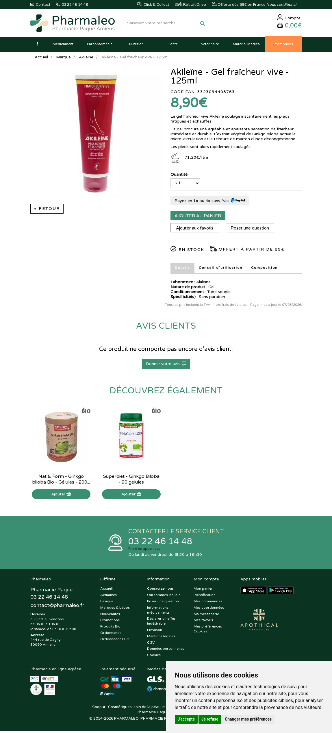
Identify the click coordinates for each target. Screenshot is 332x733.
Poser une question (251, 229)
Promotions (110, 622)
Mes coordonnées (209, 610)
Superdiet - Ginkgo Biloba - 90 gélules (131, 480)
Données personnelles (165, 651)
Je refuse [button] (209, 719)
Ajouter (61, 495)
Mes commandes (208, 603)
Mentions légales (161, 638)
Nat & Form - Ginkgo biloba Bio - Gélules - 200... (61, 480)
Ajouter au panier (198, 217)
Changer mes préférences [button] (248, 719)
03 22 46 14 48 (160, 543)
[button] (37, 45)
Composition (265, 269)
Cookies (154, 657)
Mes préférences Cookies (208, 630)
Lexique (106, 603)
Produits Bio (110, 628)
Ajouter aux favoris (195, 229)
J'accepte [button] (186, 719)
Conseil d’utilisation (221, 269)
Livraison (154, 632)
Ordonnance (110, 635)
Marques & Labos (115, 610)
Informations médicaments (158, 612)
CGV (151, 644)
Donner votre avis (166, 365)
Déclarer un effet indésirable (161, 623)
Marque (64, 58)
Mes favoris (203, 622)
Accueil (42, 58)
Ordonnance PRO (114, 641)
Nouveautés (110, 616)
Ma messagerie (206, 616)
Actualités (108, 597)
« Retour (47, 210)
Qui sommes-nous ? (163, 597)
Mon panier (203, 590)
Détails (182, 269)
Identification (205, 597)
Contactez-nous (160, 590)
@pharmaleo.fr (57, 608)
